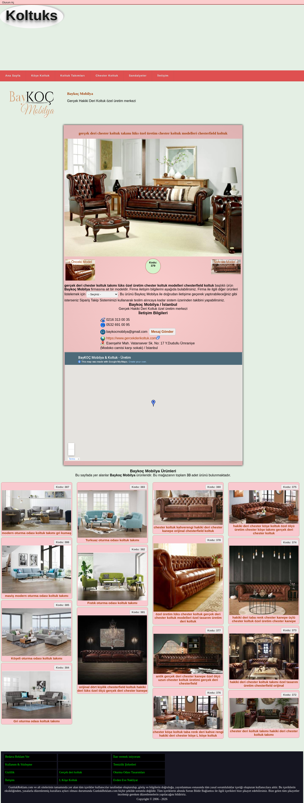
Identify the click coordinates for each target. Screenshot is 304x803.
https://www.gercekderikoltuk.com (133, 338)
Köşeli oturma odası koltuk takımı (36, 658)
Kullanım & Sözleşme (18, 764)
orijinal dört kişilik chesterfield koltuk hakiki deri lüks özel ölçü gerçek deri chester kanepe (112, 688)
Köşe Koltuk (40, 75)
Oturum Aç (8, 2)
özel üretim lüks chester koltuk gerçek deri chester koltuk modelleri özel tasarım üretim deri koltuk (188, 617)
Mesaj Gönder (162, 331)
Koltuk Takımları (72, 75)
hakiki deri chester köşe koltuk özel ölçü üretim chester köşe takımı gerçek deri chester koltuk (263, 529)
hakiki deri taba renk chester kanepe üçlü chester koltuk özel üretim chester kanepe (264, 619)
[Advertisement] (161, 37)
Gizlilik (9, 772)
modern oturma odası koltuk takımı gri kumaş (36, 533)
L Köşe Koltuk (68, 780)
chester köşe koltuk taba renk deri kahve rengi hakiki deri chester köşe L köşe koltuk (188, 733)
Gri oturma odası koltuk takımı (37, 721)
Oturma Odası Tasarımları (129, 772)
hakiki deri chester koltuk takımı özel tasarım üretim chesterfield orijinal (264, 683)
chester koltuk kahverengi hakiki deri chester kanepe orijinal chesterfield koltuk (188, 529)
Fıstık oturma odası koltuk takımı (112, 603)
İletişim (162, 75)
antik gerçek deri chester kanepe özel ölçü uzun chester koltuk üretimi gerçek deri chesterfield (188, 679)
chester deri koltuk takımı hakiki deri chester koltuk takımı (264, 732)
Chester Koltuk (107, 75)
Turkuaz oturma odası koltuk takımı (112, 540)
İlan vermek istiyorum (126, 756)
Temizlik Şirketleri (124, 764)
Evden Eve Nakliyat (125, 780)
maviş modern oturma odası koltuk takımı (36, 596)
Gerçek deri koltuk (70, 772)
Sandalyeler (138, 75)
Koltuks (32, 15)
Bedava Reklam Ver (17, 756)
